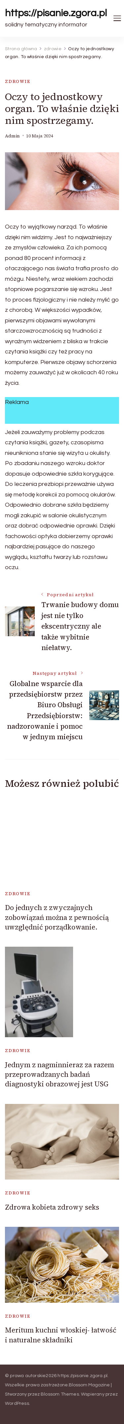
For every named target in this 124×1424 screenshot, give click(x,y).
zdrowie (17, 81)
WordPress (17, 1403)
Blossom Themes (60, 1394)
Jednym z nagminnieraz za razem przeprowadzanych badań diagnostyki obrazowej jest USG (59, 1074)
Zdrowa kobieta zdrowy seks (52, 1207)
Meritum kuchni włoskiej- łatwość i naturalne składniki (60, 1334)
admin (12, 136)
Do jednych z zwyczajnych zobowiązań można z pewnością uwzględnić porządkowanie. (57, 917)
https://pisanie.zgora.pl (56, 13)
